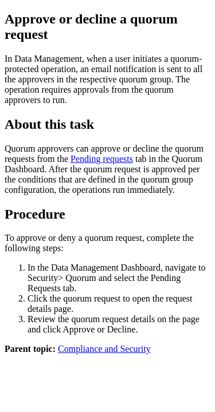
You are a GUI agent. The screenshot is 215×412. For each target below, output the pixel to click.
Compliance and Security (104, 349)
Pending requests (102, 159)
